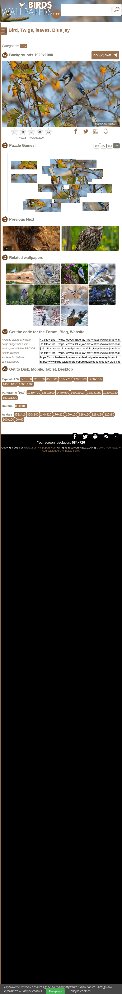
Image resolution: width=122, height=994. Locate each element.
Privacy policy (71, 450)
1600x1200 (26, 384)
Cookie (101, 447)
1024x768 (65, 379)
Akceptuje (55, 991)
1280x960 (80, 379)
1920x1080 (110, 392)
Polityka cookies (80, 991)
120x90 (109, 414)
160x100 (71, 414)
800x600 (52, 379)
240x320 (45, 414)
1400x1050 (10, 384)
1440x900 (62, 392)
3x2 (103, 145)
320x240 (32, 414)
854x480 (21, 406)
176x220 (58, 414)
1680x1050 (94, 392)
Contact (112, 447)
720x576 (39, 379)
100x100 (8, 419)
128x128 (97, 414)
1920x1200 (10, 397)
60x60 (20, 419)
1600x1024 (78, 392)
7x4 (116, 145)
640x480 (26, 379)
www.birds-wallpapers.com (40, 447)
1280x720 (33, 392)
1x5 (97, 145)
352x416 (20, 414)
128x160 (84, 414)
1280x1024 (95, 379)
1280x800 (48, 392)
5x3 (110, 145)
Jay (23, 46)
